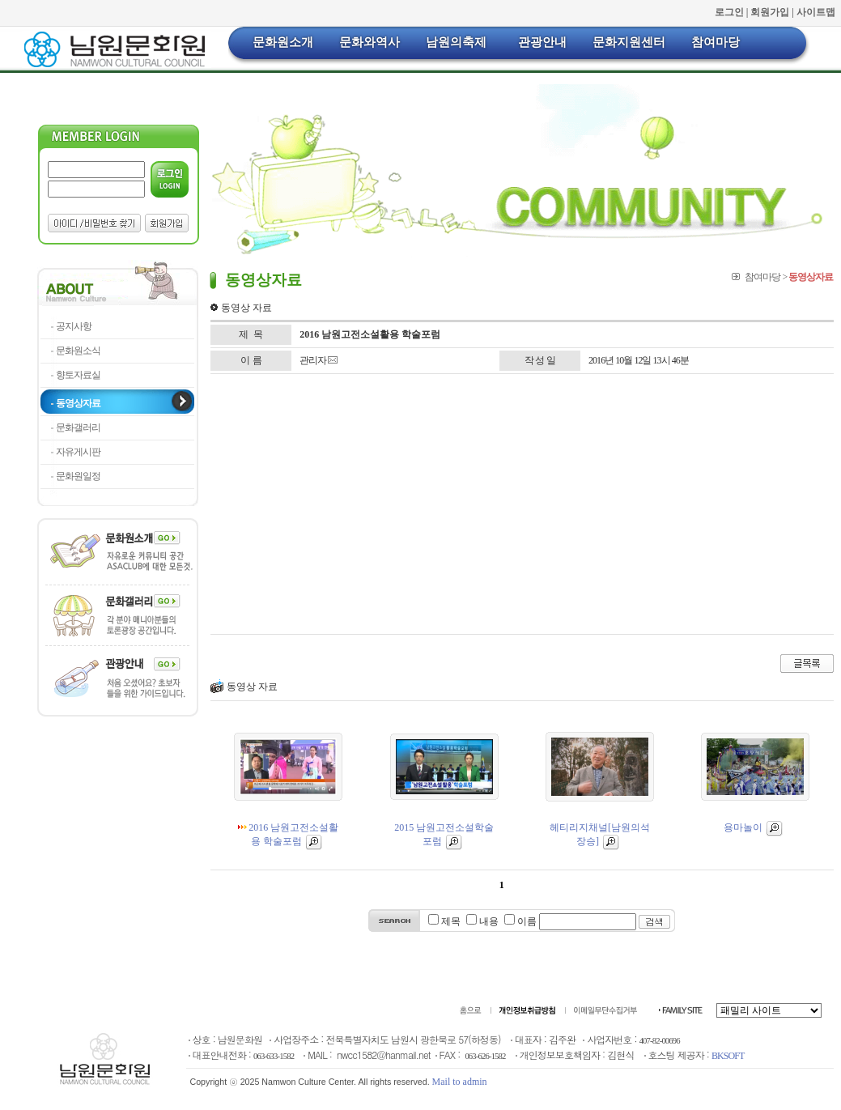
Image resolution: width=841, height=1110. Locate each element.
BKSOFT (727, 1055)
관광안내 (542, 42)
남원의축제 (456, 42)
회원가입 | (773, 12)
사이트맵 (815, 12)
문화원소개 (283, 42)
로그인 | (733, 12)
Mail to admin (459, 1081)
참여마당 (715, 42)
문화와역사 (369, 42)
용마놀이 (753, 827)
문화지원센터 (629, 42)
